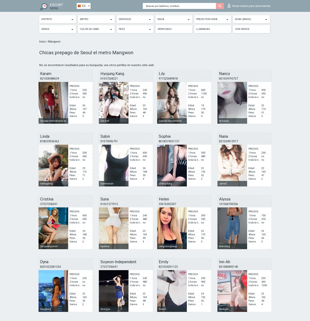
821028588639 (49, 78)
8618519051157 (169, 141)
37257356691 (49, 204)
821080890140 (228, 267)
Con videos (242, 29)
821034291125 (168, 267)
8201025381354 (50, 267)
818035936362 (49, 141)
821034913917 (228, 141)
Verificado (165, 29)
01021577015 (109, 204)
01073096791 (109, 141)
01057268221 (109, 78)
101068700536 (228, 204)
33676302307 (167, 204)
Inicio (42, 41)
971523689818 (168, 78)
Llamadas (203, 29)
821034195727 (228, 78)
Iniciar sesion (249, 6)
